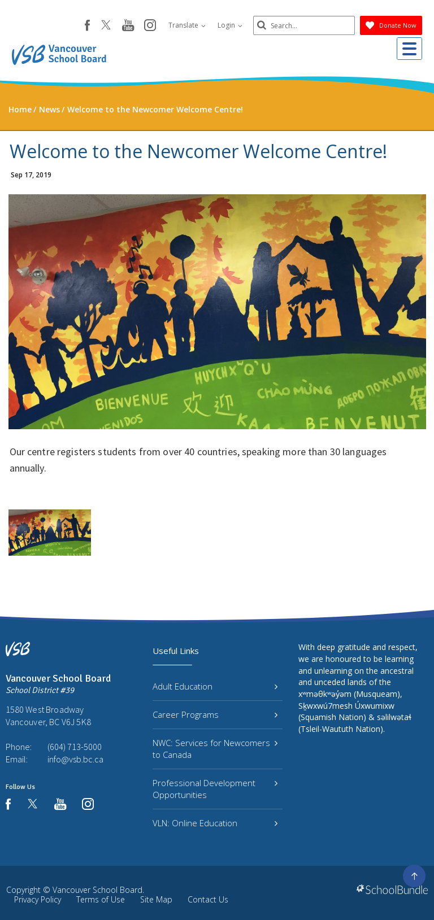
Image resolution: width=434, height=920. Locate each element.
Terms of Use (100, 899)
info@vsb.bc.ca (75, 759)
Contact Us (208, 899)
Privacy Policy (37, 899)
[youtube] (128, 26)
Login (230, 25)
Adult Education (215, 686)
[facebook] (87, 25)
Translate (187, 25)
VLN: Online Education (215, 823)
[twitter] (106, 26)
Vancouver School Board (97, 889)
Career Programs (215, 714)
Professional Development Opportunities (215, 788)
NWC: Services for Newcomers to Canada (215, 748)
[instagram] (150, 26)
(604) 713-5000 (74, 746)
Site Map (156, 899)
